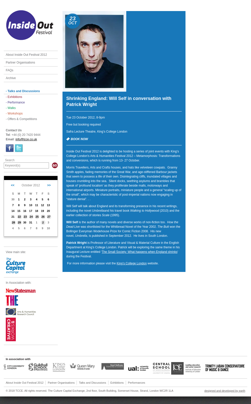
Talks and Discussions (92, 382)
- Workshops (14, 113)
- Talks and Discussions (23, 91)
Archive (11, 78)
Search (10, 160)
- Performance (15, 102)
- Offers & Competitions (21, 119)
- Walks (11, 108)
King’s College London (132, 263)
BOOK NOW (79, 139)
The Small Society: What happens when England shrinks (139, 252)
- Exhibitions (14, 97)
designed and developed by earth (224, 390)
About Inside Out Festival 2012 (26, 54)
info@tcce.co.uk (26, 139)
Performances (136, 382)
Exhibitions (117, 382)
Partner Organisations (20, 62)
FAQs (9, 70)
